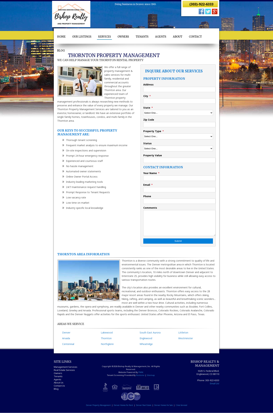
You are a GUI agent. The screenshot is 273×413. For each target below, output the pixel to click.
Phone (147, 196)
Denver (66, 332)
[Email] (179, 189)
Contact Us (59, 385)
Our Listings (81, 36)
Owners (123, 36)
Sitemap (151, 375)
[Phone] (179, 201)
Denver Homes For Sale (163, 405)
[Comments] (179, 223)
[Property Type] (178, 136)
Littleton (183, 332)
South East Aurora (150, 332)
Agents (160, 36)
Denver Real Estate (143, 405)
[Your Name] (179, 178)
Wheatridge (146, 344)
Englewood (146, 338)
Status (147, 143)
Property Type (152, 131)
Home (61, 36)
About (177, 36)
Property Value (152, 155)
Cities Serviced (181, 405)
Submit (178, 241)
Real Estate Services (64, 370)
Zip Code (148, 119)
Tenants (142, 36)
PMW (140, 372)
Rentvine (140, 375)
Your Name (150, 173)
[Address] (179, 89)
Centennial (68, 344)
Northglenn (107, 344)
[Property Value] (179, 160)
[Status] (178, 148)
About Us (58, 382)
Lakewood (107, 332)
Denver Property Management (98, 405)
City (145, 96)
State (146, 107)
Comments (150, 207)
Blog (61, 50)
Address (148, 84)
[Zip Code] (179, 124)
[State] (178, 113)
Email (146, 184)
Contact (195, 36)
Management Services (65, 366)
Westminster (185, 338)
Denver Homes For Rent (123, 405)
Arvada (66, 338)
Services (104, 36)
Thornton (106, 338)
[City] (179, 101)
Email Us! (214, 383)
